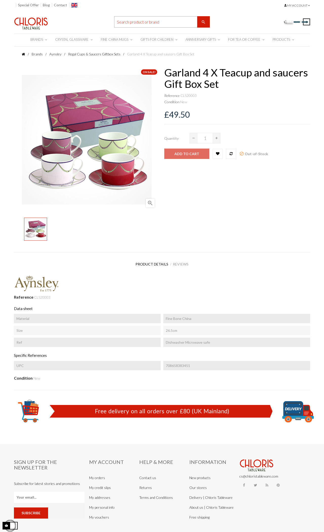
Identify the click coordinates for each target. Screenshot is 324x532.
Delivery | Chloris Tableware (211, 495)
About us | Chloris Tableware (211, 505)
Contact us (147, 475)
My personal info (102, 505)
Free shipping (199, 515)
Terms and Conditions (156, 495)
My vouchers (99, 515)
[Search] (162, 22)
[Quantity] (205, 138)
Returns (145, 485)
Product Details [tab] (150, 263)
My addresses (99, 495)
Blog (46, 5)
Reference (172, 95)
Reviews (182, 263)
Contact (60, 5)
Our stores (198, 485)
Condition (171, 102)
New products (200, 475)
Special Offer (28, 5)
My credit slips (100, 485)
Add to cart (186, 154)
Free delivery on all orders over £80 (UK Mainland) (162, 408)
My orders (97, 475)
